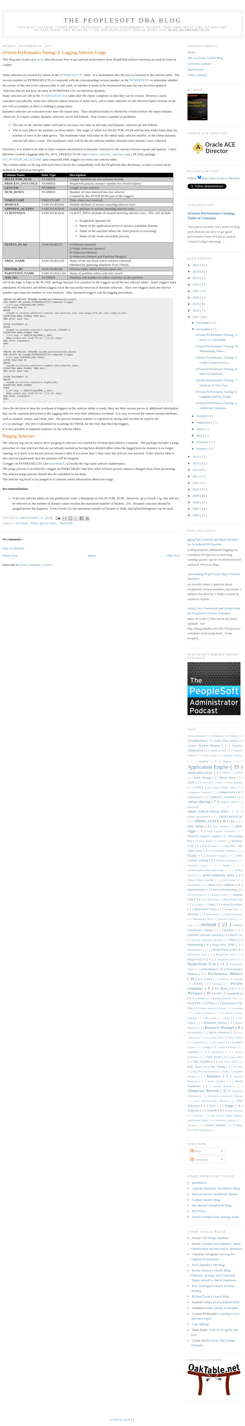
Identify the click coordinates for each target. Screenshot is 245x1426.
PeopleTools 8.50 (226, 954)
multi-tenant (213, 914)
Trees (213, 1105)
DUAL (222, 841)
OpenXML (229, 930)
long (211, 904)
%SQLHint (217, 736)
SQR (226, 1071)
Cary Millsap (200, 1324)
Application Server (201, 772)
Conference (195, 797)
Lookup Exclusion (231, 904)
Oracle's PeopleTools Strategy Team (215, 1217)
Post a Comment (13, 548)
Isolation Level (219, 894)
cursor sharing (200, 801)
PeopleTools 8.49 (198, 954)
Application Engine (209, 767)
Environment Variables (224, 850)
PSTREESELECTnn (54, 96)
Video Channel (197, 75)
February (202, 442)
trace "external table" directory (212, 1100)
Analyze (205, 761)
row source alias (215, 1037)
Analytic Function (233, 755)
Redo (227, 1018)
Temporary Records (204, 1090)
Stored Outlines (217, 1081)
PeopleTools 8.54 (203, 964)
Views (238, 1125)
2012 (196, 476)
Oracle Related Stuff (226, 1302)
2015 (196, 463)
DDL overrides (221, 826)
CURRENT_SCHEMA (223, 797)
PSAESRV (200, 998)
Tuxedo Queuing (233, 1110)
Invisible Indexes (197, 894)
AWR (239, 772)
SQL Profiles (202, 1061)
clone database (234, 782)
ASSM (226, 772)
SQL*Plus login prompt (205, 1071)
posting (238, 979)
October (202, 416)
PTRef (211, 1003)
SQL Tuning (218, 1066)
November (203, 329)
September (203, 422)
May (199, 435)
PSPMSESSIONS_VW (225, 998)
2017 (196, 317)
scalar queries (218, 1042)
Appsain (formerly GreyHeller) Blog (216, 1188)
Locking (198, 904)
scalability (199, 1042)
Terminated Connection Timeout (225, 1096)
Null (191, 925)
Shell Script (214, 1057)
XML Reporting (201, 1130)
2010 (196, 489)
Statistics (214, 1076)
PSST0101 (199, 1211)
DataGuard (200, 807)
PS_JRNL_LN (225, 988)
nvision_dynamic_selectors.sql (108, 154)
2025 (196, 265)
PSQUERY (195, 1003)
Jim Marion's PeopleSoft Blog (211, 1205)
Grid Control (229, 880)
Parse (233, 940)
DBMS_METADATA (200, 816)
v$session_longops (226, 1120)
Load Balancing (209, 899)
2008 (196, 502)
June (199, 429)
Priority (199, 983)
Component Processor (200, 792)
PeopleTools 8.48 (224, 949)
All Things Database (215, 1238)
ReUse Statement (220, 1032)
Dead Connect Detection (221, 831)
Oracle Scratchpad (226, 1308)
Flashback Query (199, 865)
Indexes (230, 885)
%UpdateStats (197, 740)
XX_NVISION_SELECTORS (22, 159)
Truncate (194, 1110)
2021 (196, 291)
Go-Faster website (199, 64)
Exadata (193, 855)
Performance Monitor (225, 973)
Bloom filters (228, 777)
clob (219, 782)
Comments (199, 1159)
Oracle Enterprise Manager (209, 940)
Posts (195, 1151)
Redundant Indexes (216, 1022)
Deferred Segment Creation (205, 836)
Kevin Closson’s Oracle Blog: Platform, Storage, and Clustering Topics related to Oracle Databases (213, 1275)
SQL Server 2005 (228, 1061)
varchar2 (193, 1125)
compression (227, 792)
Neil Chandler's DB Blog (208, 1265)
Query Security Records (213, 1008)
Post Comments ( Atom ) (36, 565)
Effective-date (210, 846)
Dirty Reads (206, 841)
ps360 (218, 993)
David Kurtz (196, 69)
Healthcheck (195, 885)
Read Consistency (206, 1013)
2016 (196, 457)
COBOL (199, 787)
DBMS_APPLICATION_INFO (210, 811)
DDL (233, 821)
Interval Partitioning (225, 889)
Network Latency (228, 919)
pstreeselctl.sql (59, 463)
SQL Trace (195, 1066)
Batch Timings (203, 777)
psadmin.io (235, 993)
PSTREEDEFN (140, 80)
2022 (196, 284)
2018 (196, 310)
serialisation (218, 1052)
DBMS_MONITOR (230, 816)
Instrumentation (197, 889)
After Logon (211, 755)
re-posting (237, 1008)
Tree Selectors (44, 523)
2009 (196, 496)
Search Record (228, 1047)
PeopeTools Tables (224, 944)
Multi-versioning (233, 914)
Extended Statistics (218, 855)
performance (210, 969)
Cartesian (206, 782)
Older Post (173, 555)
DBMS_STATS (207, 821)
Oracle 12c (236, 935)
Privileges (218, 983)
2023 (196, 278)
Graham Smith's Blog (206, 1200)
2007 (196, 509)
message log (231, 909)
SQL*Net (237, 1066)
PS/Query (196, 993)
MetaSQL (194, 914)
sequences (195, 1052)
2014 (196, 470)
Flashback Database (227, 860)
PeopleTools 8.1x (197, 949)
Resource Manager (220, 1027)
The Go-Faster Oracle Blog (205, 58)
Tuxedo (212, 1110)
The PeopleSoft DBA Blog (123, 20)
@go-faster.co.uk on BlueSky (219, 178)
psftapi (6, 424)
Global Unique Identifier (202, 880)
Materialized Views (206, 909)
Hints (212, 885)
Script (208, 1047)
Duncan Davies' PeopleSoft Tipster (215, 1194)
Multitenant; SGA (203, 919)
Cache (192, 782)
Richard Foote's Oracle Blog (210, 1296)
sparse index (235, 1057)
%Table (233, 736)
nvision (22, 523)
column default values (224, 787)
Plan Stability (206, 979)
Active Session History (205, 745)
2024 (196, 271)
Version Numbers (216, 1125)
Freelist (228, 865)
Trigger (66, 523)
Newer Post (10, 555)
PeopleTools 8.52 (199, 959)
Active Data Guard (225, 740)
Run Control (235, 1037)
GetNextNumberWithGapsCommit (207, 870)
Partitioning (196, 944)
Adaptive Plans (218, 750)
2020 (196, 297)
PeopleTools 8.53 (227, 959)
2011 (196, 483)
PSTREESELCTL (71, 75)
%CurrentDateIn (197, 736)
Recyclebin (211, 1018)
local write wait (233, 899)
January (202, 448)
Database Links (229, 802)
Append (228, 761)
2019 (196, 304)
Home (92, 555)
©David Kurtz (122, 1419)
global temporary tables (219, 875)
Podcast (224, 979)
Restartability (195, 1032)
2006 (196, 515)
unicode (199, 1115)
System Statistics (224, 1086)
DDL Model (196, 826)
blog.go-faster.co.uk (189, 30)
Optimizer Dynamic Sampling (206, 935)
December (203, 323)
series (40, 59)
